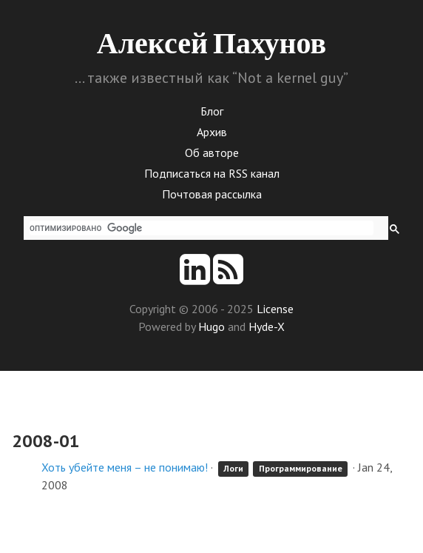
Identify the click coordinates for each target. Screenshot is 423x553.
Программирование (300, 468)
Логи (233, 468)
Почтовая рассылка (212, 194)
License (275, 308)
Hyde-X (266, 326)
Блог (211, 111)
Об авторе (212, 152)
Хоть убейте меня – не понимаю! (124, 467)
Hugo (211, 326)
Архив (212, 131)
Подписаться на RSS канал (212, 173)
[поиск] (201, 228)
